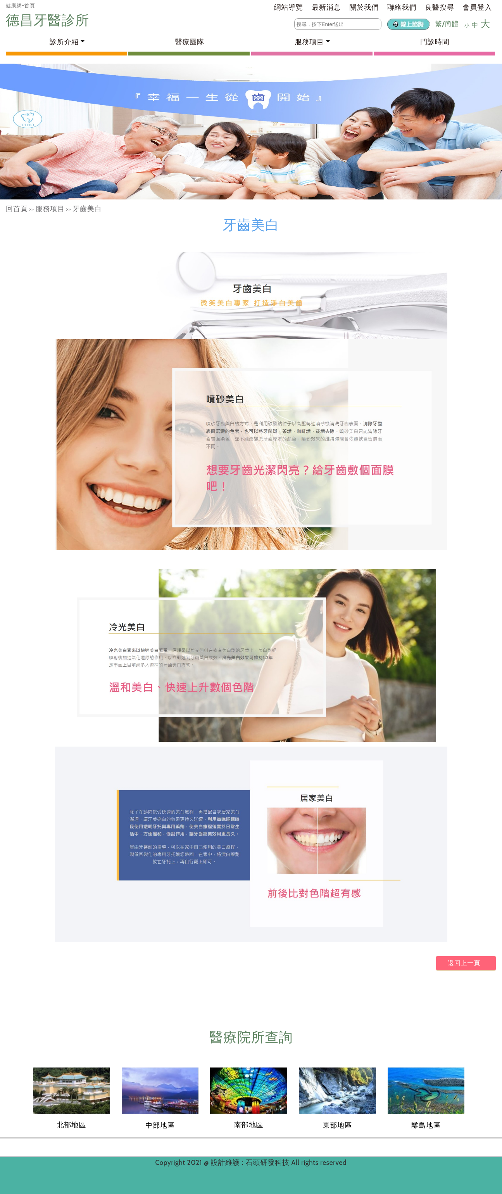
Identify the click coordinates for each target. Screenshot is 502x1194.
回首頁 (17, 208)
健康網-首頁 (20, 5)
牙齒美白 (87, 208)
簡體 (452, 24)
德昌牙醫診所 (49, 20)
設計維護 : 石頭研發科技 (251, 1162)
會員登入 (477, 7)
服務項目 (50, 208)
